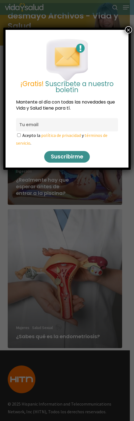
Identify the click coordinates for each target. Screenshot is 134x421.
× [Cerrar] (128, 29)
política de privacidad (61, 135)
